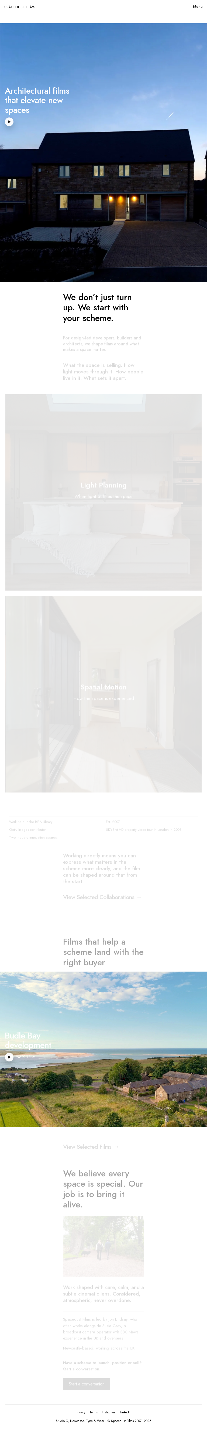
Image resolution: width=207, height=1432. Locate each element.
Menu (198, 6)
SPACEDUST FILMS (19, 7)
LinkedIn (126, 1412)
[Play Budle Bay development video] (9, 1057)
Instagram (109, 1412)
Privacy (80, 1412)
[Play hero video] (9, 121)
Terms (93, 1412)
